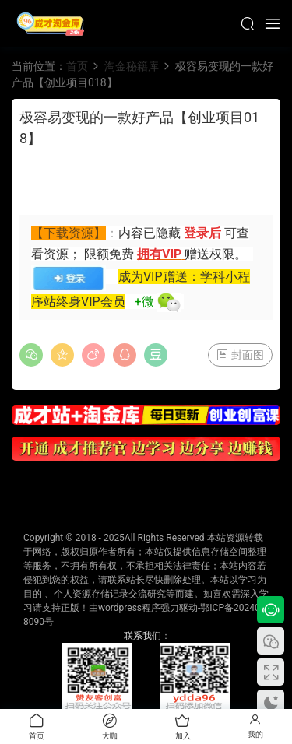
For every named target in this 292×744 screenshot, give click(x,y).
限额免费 (110, 254)
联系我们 (142, 635)
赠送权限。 (216, 254)
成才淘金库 (51, 23)
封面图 (240, 355)
